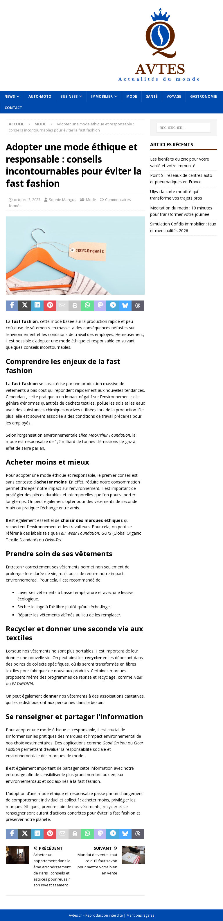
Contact (13, 107)
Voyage (174, 96)
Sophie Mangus (62, 199)
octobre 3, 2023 (27, 199)
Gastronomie (203, 96)
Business (69, 96)
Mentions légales (140, 915)
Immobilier (102, 96)
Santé (152, 96)
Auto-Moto (39, 96)
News (9, 96)
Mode (131, 96)
